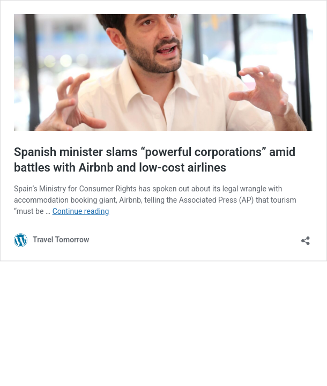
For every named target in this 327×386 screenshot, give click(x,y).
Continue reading (81, 211)
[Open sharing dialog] (305, 237)
